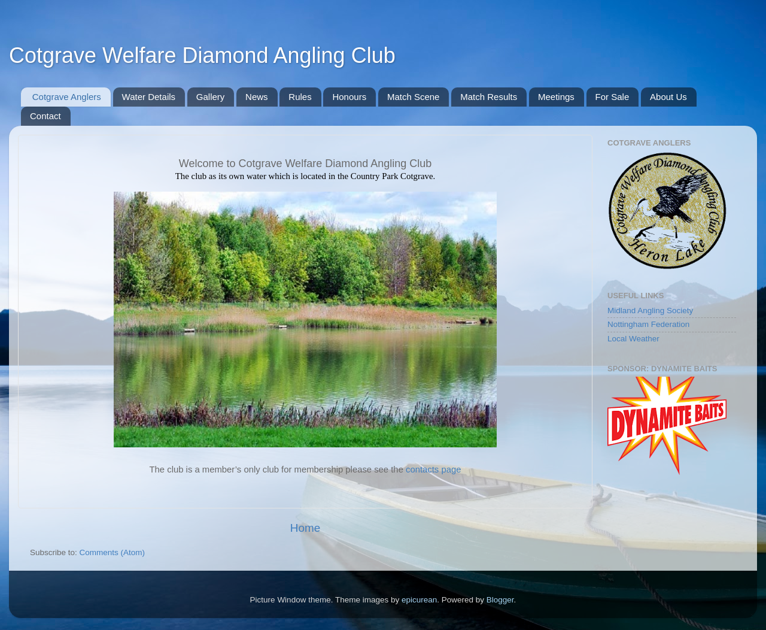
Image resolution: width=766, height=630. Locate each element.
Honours (349, 97)
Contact (45, 116)
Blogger (500, 599)
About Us (668, 97)
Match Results (488, 97)
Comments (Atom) (112, 552)
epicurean (419, 599)
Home (305, 528)
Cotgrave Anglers (66, 97)
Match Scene (413, 97)
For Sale (612, 97)
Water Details (148, 97)
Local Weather (633, 338)
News (256, 97)
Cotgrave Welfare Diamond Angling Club (202, 55)
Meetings (556, 97)
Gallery (210, 97)
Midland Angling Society (650, 310)
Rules (299, 97)
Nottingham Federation (648, 324)
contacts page (433, 469)
